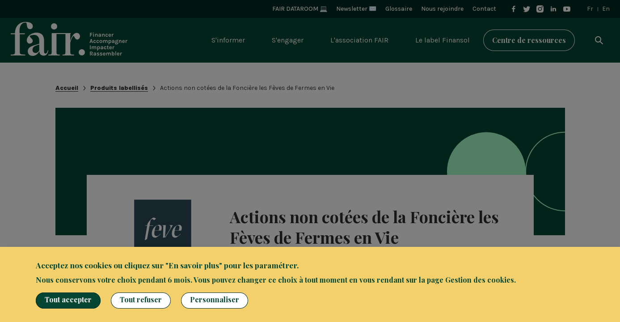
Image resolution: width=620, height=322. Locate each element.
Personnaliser (214, 299)
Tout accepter (68, 299)
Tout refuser (141, 299)
